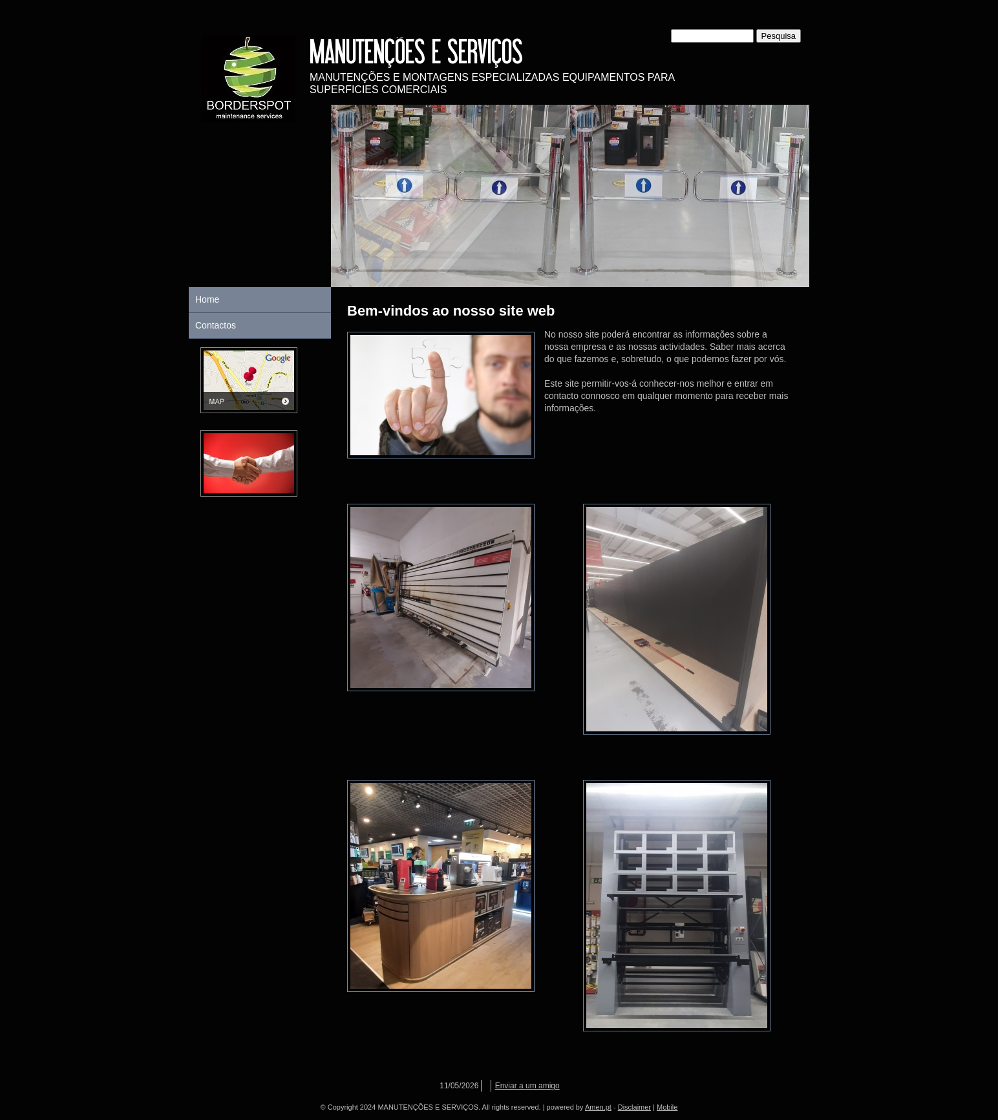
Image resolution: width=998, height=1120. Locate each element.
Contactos (215, 325)
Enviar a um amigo (527, 1085)
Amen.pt (598, 1107)
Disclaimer (634, 1107)
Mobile (667, 1107)
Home (207, 299)
